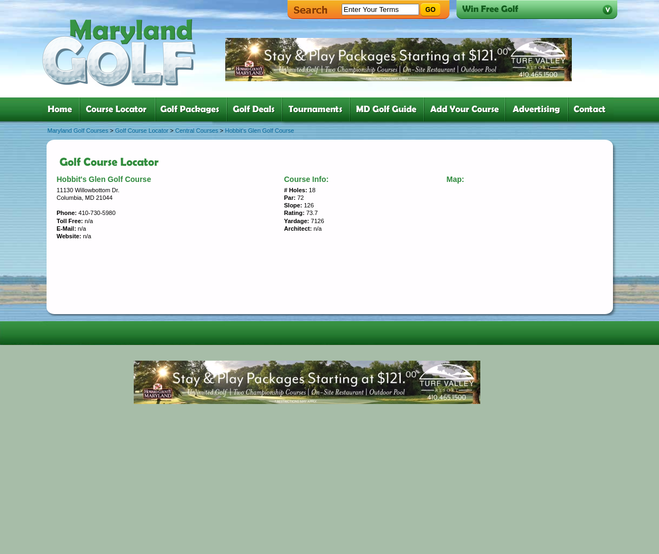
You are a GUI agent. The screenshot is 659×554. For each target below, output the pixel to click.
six (389, 109)
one (62, 109)
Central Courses (196, 130)
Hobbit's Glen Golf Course (259, 130)
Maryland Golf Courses (78, 130)
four (256, 109)
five (318, 109)
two (120, 109)
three (193, 109)
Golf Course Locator (141, 130)
